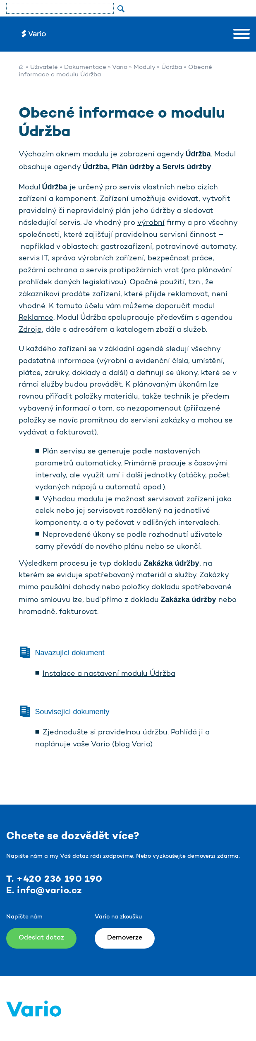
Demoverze (124, 938)
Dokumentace (85, 67)
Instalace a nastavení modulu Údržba (109, 674)
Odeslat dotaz (41, 938)
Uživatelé (44, 67)
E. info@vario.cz (44, 890)
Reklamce (36, 318)
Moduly (144, 67)
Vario (119, 67)
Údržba (171, 67)
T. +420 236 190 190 (54, 879)
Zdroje (30, 330)
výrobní (151, 223)
